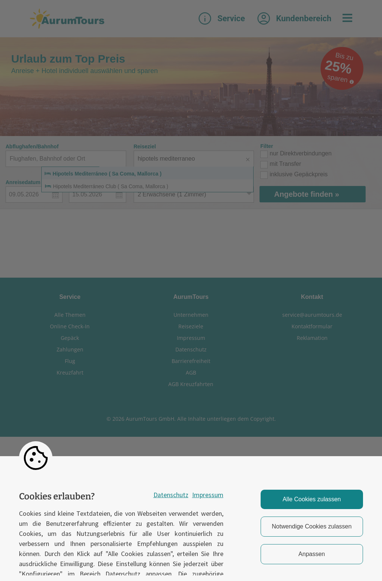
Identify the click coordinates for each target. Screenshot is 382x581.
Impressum (207, 494)
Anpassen (312, 554)
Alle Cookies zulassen (312, 499)
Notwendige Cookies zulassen (311, 526)
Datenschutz (170, 494)
